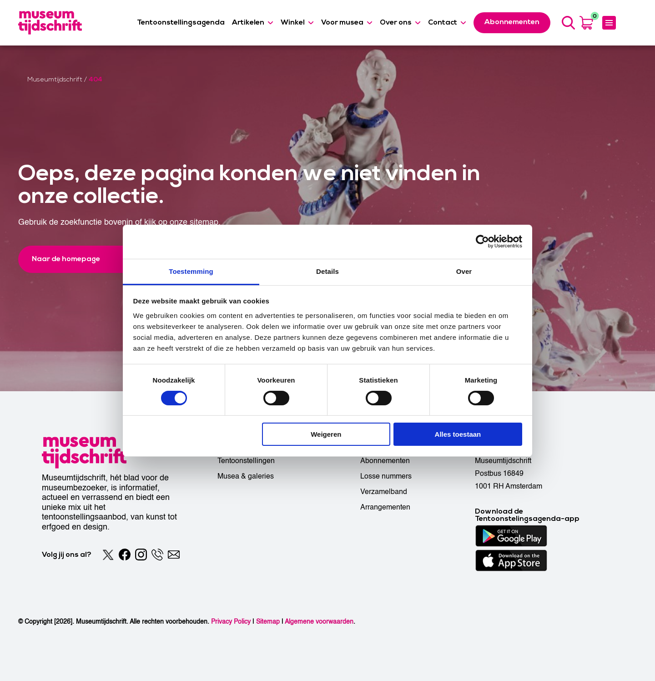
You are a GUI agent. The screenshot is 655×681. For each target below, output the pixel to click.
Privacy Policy (231, 621)
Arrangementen (385, 507)
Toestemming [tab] (191, 271)
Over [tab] (464, 271)
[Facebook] (125, 554)
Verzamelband (383, 492)
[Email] (174, 554)
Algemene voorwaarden (319, 621)
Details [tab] (327, 271)
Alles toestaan (458, 434)
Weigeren (326, 434)
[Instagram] (141, 554)
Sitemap (268, 621)
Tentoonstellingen (246, 461)
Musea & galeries (245, 476)
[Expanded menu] (609, 23)
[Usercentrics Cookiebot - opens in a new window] (482, 241)
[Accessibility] (628, 22)
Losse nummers (386, 476)
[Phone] (157, 554)
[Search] (568, 23)
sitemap (204, 222)
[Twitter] (108, 554)
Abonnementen (385, 461)
